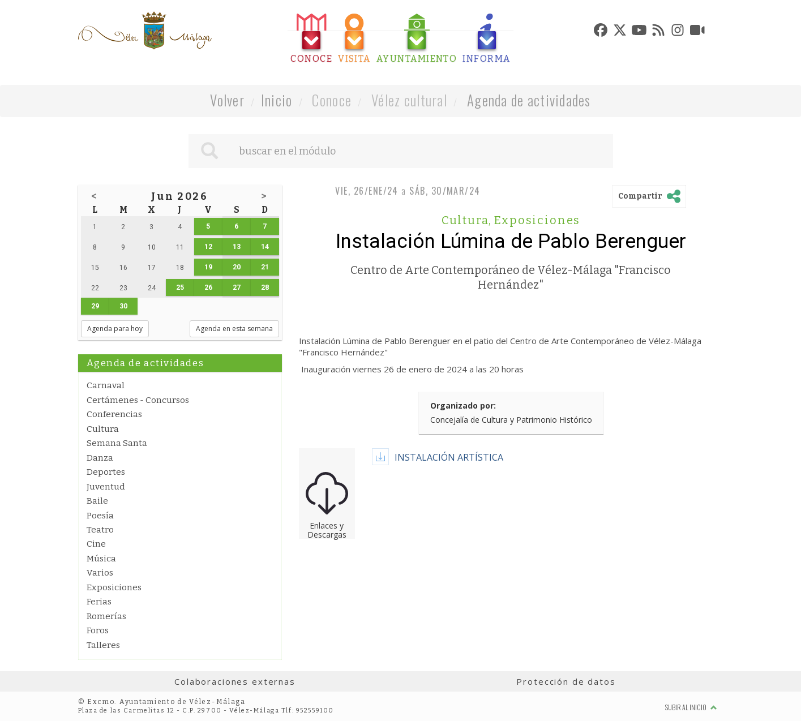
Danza (100, 458)
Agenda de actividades (529, 99)
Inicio (277, 99)
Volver (227, 99)
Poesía (100, 515)
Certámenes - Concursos (138, 400)
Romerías (106, 616)
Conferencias (114, 414)
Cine (96, 544)
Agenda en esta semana (234, 328)
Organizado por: (463, 405)
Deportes (106, 472)
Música (101, 558)
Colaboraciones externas (234, 681)
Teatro (100, 530)
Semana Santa (117, 443)
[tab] (311, 39)
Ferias (99, 601)
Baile (97, 501)
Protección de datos (565, 681)
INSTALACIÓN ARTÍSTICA (449, 457)
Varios (100, 573)
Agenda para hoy (115, 328)
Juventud (106, 487)
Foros (98, 630)
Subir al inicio (691, 707)
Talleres (103, 645)
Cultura (103, 429)
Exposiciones (114, 587)
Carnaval (106, 385)
